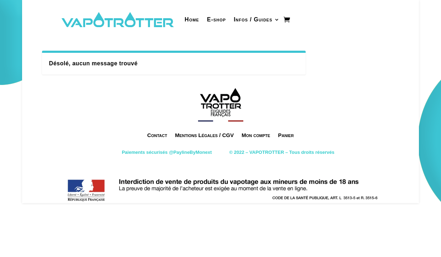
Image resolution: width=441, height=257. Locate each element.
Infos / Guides (253, 19)
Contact (157, 135)
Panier (286, 135)
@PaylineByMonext (190, 152)
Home (192, 19)
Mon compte (256, 135)
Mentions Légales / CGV (204, 135)
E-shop (216, 19)
